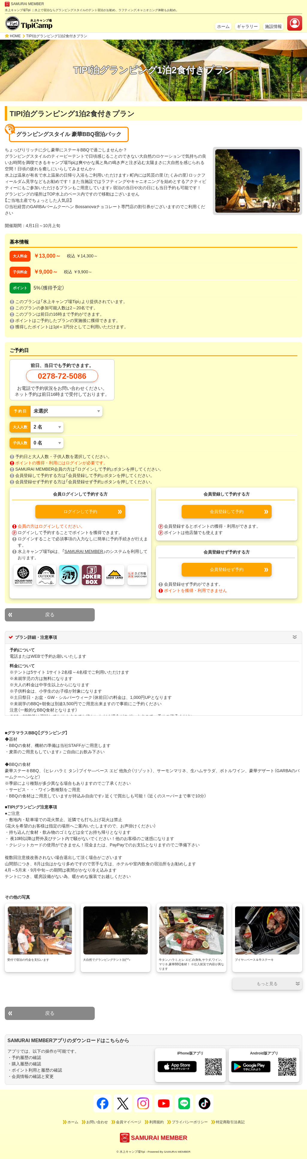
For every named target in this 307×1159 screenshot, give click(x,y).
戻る (50, 614)
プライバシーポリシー (190, 1122)
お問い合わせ (97, 1122)
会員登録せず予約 (226, 569)
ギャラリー (247, 26)
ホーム (223, 26)
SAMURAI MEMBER (24, 4)
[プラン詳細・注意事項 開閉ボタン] (295, 637)
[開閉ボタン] (267, 984)
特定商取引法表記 (230, 1122)
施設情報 (273, 26)
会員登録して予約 (226, 511)
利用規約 (156, 1122)
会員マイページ (128, 1122)
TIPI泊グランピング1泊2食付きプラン (56, 36)
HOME (15, 36)
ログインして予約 (80, 511)
